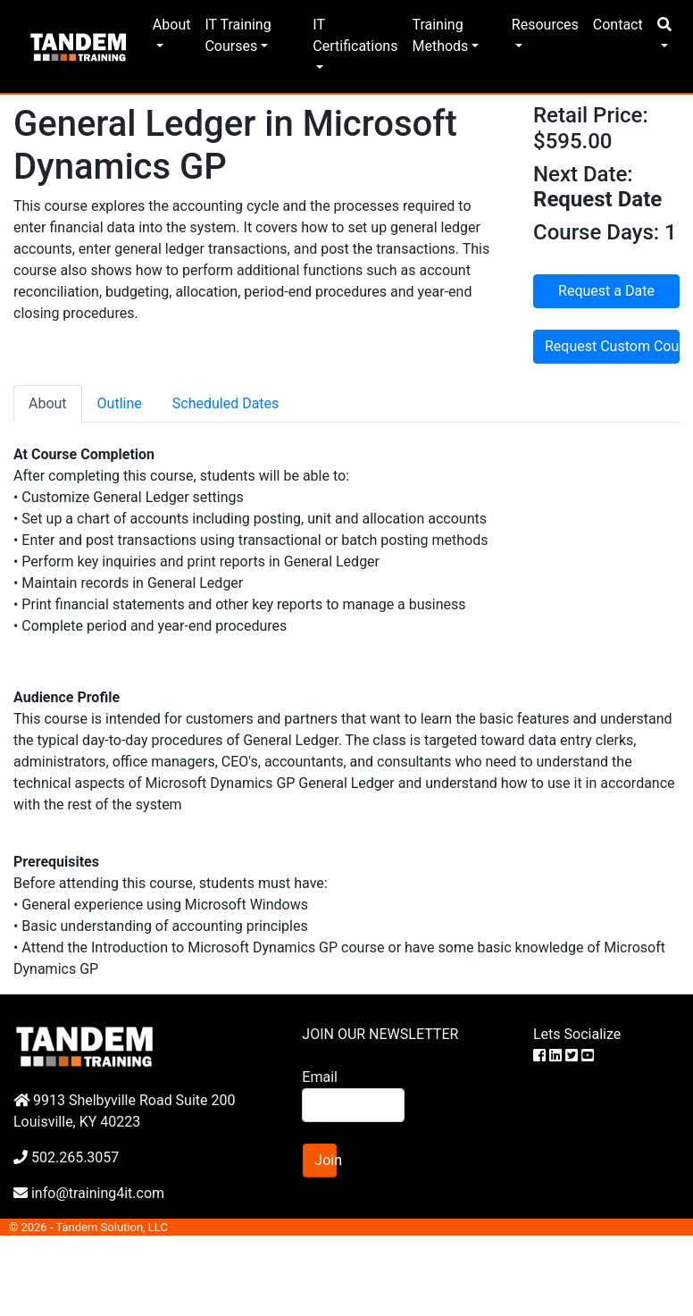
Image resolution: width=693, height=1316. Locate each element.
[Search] (353, 1105)
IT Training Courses (238, 35)
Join (325, 1160)
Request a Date (606, 290)
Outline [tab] (119, 403)
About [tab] (48, 403)
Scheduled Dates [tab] (226, 403)
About (172, 24)
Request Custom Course (612, 346)
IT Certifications (355, 35)
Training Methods (440, 35)
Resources (545, 24)
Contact (618, 24)
